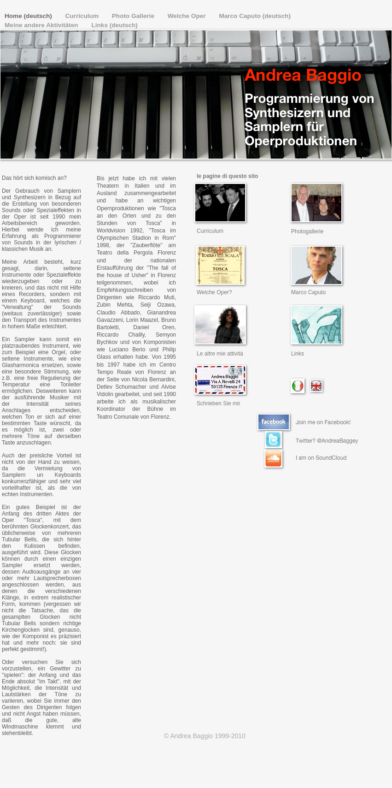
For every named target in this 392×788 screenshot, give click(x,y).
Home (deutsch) (29, 15)
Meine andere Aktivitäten (42, 25)
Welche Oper (188, 15)
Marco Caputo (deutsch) (255, 15)
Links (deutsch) (114, 25)
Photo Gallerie (134, 15)
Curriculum (82, 15)
